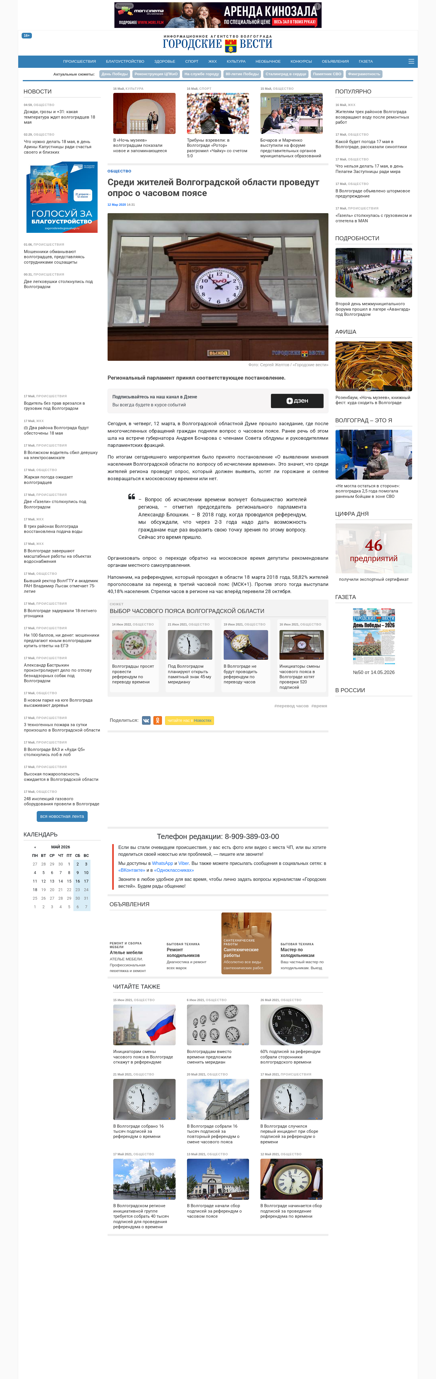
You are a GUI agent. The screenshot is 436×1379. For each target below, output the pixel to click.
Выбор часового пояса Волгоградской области (187, 611)
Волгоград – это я (363, 420)
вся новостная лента (62, 816)
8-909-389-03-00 (252, 836)
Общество (119, 171)
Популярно (353, 91)
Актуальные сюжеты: (74, 74)
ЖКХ (213, 61)
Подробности (357, 238)
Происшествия (79, 61)
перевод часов (293, 705)
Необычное (268, 61)
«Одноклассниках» (174, 870)
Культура (236, 61)
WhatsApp (163, 863)
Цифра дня (352, 514)
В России (350, 690)
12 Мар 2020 (117, 204)
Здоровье (164, 61)
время (320, 705)
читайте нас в (189, 720)
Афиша (345, 332)
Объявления (335, 61)
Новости (38, 91)
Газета (366, 61)
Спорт (191, 61)
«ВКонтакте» (131, 870)
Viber (183, 863)
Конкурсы (301, 61)
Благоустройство (125, 61)
